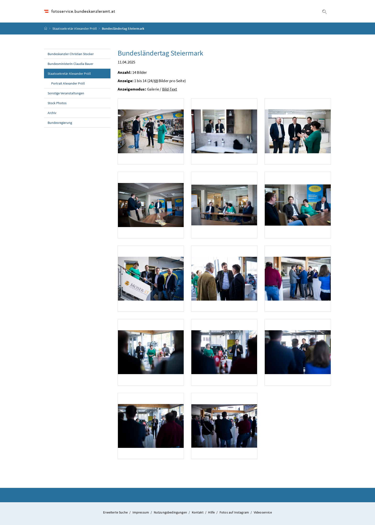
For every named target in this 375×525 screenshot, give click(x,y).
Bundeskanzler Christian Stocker (71, 54)
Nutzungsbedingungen (171, 512)
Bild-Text (169, 89)
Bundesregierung (60, 122)
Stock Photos (57, 103)
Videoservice (263, 512)
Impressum (141, 512)
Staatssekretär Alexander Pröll (74, 28)
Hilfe (211, 512)
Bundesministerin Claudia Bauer (70, 64)
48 (156, 80)
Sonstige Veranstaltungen (66, 93)
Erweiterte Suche (115, 512)
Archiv (52, 113)
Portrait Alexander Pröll (68, 83)
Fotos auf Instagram (235, 512)
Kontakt (198, 512)
